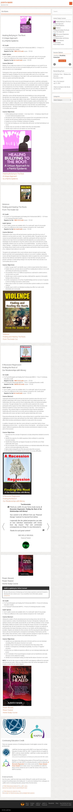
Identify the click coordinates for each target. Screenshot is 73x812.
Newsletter (51, 803)
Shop (57, 803)
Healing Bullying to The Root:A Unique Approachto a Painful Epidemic (14, 38)
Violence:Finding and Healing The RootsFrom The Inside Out (14, 207)
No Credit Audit (18, 60)
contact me (7, 595)
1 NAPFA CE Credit (19, 384)
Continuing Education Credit (13, 740)
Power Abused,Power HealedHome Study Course (10, 581)
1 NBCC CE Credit (18, 51)
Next (70, 64)
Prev (54, 64)
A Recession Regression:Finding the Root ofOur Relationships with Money (14, 367)
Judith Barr (6, 2)
